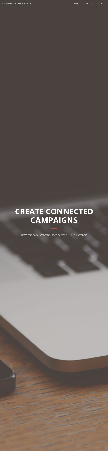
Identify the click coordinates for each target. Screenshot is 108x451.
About (77, 3)
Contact (101, 3)
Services (89, 3)
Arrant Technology (16, 3)
